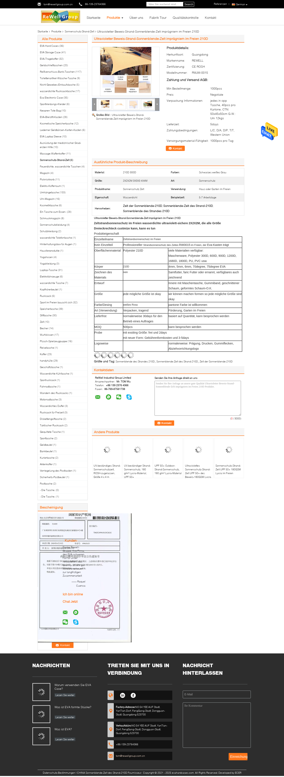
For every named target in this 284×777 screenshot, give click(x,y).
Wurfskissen (47, 334)
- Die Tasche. (47, 490)
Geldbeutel (46, 444)
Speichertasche (49, 308)
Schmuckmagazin (50, 218)
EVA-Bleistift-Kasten (51, 117)
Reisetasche (47, 347)
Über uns (136, 17)
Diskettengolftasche (51, 418)
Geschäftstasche (49, 367)
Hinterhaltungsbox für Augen (56, 244)
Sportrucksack (48, 380)
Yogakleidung (48, 263)
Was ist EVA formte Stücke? (73, 707)
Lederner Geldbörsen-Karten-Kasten (60, 130)
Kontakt (210, 17)
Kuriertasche (47, 457)
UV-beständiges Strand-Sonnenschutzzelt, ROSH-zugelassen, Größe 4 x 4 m (107, 471)
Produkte (113, 17)
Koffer (43, 354)
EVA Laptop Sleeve (50, 136)
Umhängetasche (49, 192)
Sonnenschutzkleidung (53, 224)
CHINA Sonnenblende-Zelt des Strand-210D (102, 772)
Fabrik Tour (158, 17)
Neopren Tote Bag (50, 110)
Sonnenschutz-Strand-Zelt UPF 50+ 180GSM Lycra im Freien (228, 469)
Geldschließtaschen (51, 65)
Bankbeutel (46, 451)
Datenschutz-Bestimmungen (59, 772)
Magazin (45, 173)
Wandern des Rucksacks (54, 393)
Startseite (93, 17)
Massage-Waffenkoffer (52, 153)
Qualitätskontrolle (186, 17)
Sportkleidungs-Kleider (53, 104)
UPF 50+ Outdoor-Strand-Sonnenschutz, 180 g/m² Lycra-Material (168, 469)
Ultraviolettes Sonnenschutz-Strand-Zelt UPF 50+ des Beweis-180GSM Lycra (198, 471)
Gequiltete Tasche (50, 431)
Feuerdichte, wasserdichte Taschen (60, 166)
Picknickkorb (47, 179)
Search (188, 4)
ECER (238, 772)
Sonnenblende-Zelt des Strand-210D (177, 361)
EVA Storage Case (50, 52)
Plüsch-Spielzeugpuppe (53, 341)
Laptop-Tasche (48, 270)
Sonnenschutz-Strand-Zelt (79, 31)
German (241, 4)
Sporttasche (46, 438)
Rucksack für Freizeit (52, 412)
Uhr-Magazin (47, 198)
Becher (44, 328)
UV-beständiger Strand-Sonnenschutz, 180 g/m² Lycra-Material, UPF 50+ (137, 471)
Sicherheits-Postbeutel (52, 477)
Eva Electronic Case (51, 97)
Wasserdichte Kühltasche (54, 373)
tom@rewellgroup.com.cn (58, 4)
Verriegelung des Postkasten (56, 470)
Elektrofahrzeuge (49, 276)
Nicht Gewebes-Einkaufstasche (58, 84)
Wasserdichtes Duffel (52, 405)
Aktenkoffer (46, 464)
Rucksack (45, 295)
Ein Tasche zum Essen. (53, 211)
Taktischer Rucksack (52, 425)
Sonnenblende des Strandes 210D (135, 361)
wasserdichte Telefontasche (56, 237)
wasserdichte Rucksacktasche (57, 91)
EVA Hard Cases (49, 45)
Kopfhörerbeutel (49, 289)
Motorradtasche (49, 399)
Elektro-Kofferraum (50, 185)
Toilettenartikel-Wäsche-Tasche (58, 78)
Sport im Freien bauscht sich (56, 302)
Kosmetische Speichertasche (56, 123)
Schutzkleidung (48, 231)
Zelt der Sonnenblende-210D (216, 361)
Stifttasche (46, 315)
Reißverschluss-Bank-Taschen (57, 71)
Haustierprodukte (50, 250)
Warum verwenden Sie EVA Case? (73, 686)
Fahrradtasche (48, 386)
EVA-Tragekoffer (49, 58)
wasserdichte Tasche (52, 283)
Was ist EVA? (63, 729)
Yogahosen (46, 257)
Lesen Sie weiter (65, 695)
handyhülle (46, 360)
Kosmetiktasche (49, 205)
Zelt (42, 321)
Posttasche (46, 483)
